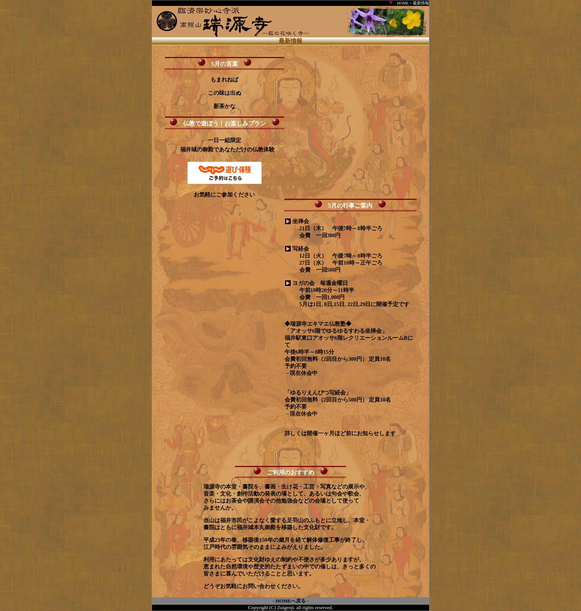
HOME (402, 3)
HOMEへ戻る (290, 601)
